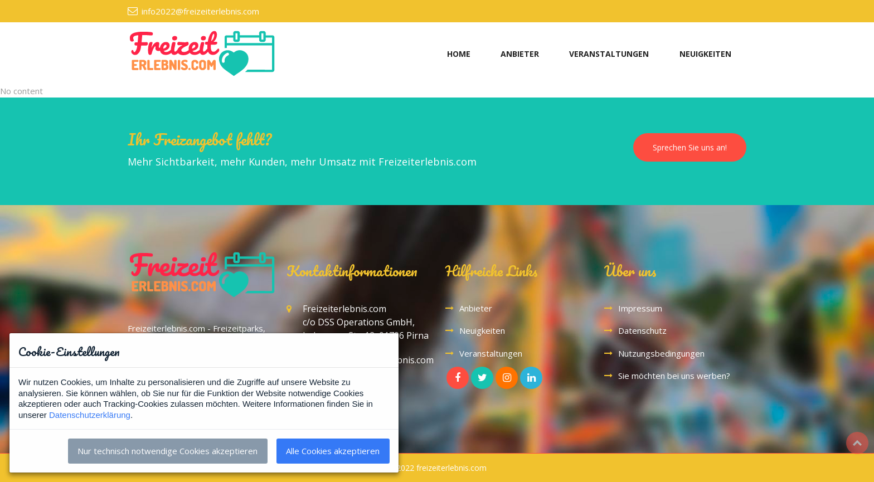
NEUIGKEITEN (705, 53)
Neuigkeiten (482, 330)
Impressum (640, 308)
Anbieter (475, 308)
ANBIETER (520, 53)
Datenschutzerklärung (89, 415)
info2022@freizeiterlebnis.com (200, 11)
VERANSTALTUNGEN (609, 53)
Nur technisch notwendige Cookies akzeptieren (167, 450)
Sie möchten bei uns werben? (674, 375)
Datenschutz (642, 330)
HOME (458, 53)
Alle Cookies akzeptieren (333, 450)
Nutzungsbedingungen (661, 353)
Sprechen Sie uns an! (690, 147)
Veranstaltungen (490, 353)
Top (857, 443)
